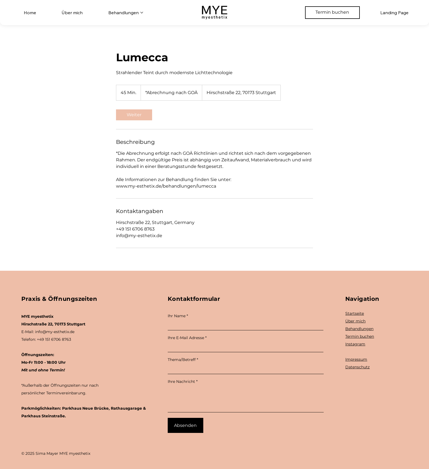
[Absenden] (185, 425)
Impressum (356, 359)
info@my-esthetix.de (54, 331)
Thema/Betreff (182, 360)
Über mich (355, 321)
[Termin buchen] (332, 12)
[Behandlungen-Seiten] (141, 12)
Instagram (355, 344)
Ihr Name (176, 316)
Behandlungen (359, 328)
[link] (134, 114)
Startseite (354, 313)
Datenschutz (357, 367)
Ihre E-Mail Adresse (186, 338)
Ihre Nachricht (181, 381)
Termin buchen (359, 336)
